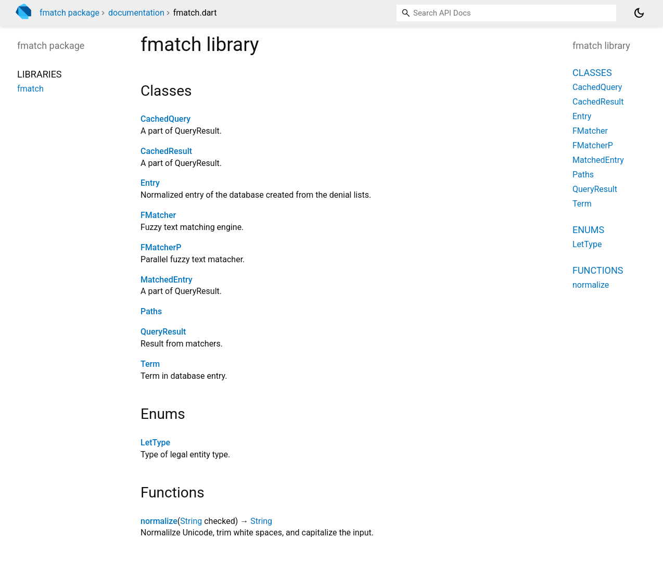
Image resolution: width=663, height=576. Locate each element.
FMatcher (158, 215)
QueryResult (163, 332)
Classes (592, 72)
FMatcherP (161, 247)
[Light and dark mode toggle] (639, 13)
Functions (597, 270)
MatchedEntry (167, 280)
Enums (588, 229)
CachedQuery (165, 119)
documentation (136, 13)
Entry (150, 183)
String (191, 521)
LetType (155, 442)
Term (150, 364)
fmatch (30, 89)
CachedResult (166, 151)
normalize (159, 521)
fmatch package (69, 13)
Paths (151, 311)
